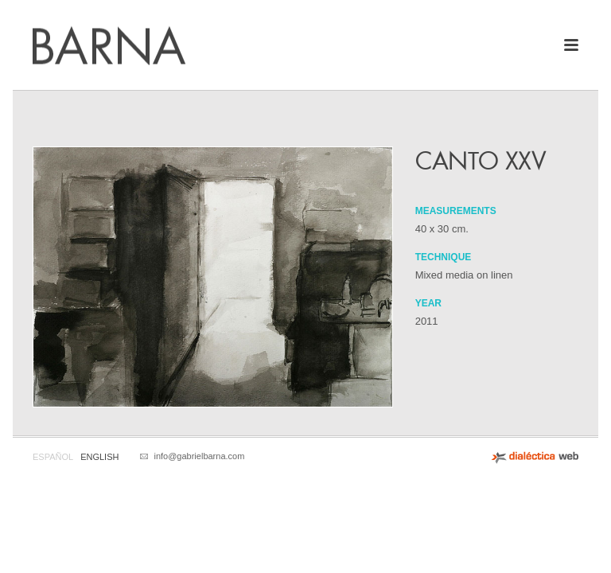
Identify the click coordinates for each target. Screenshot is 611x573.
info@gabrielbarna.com (199, 456)
